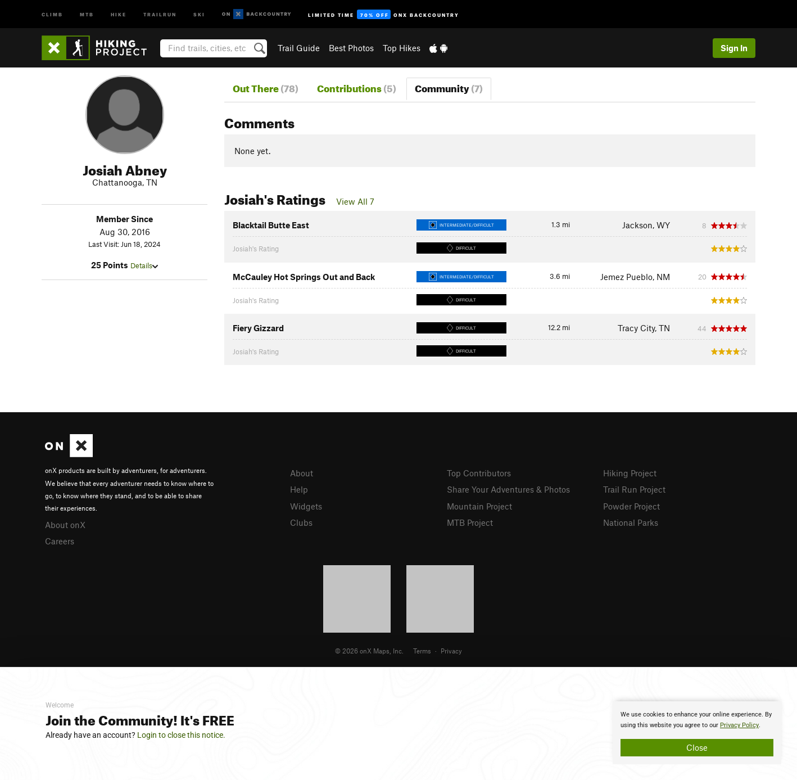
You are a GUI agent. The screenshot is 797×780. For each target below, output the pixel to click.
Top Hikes (401, 48)
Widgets (306, 506)
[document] (697, 732)
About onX (65, 525)
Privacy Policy (739, 725)
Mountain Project (479, 506)
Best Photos (351, 48)
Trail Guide (299, 48)
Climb (52, 13)
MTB (87, 13)
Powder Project (631, 506)
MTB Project (470, 522)
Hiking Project (629, 473)
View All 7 (355, 201)
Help (299, 489)
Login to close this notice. (181, 735)
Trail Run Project (634, 489)
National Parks (630, 522)
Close (697, 747)
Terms (422, 651)
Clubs (301, 522)
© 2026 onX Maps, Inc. (369, 651)
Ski (199, 13)
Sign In (734, 48)
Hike (118, 13)
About (301, 473)
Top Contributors (479, 473)
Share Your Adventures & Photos (508, 489)
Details (144, 265)
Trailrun (159, 13)
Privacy (451, 651)
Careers (59, 541)
